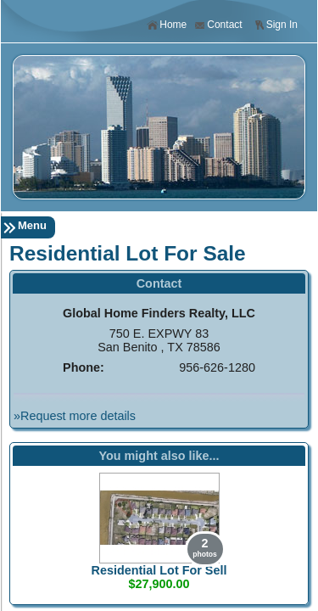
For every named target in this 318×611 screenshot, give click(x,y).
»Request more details (75, 416)
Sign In (276, 25)
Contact (218, 25)
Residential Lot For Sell (159, 570)
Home (167, 25)
